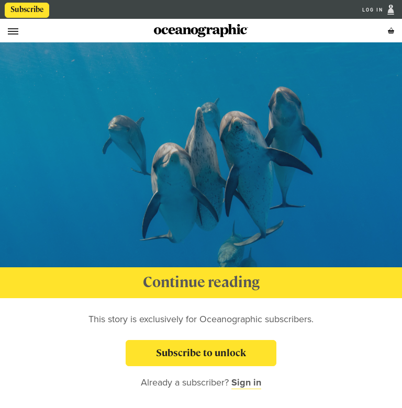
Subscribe (26, 9)
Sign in (246, 382)
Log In (373, 9)
